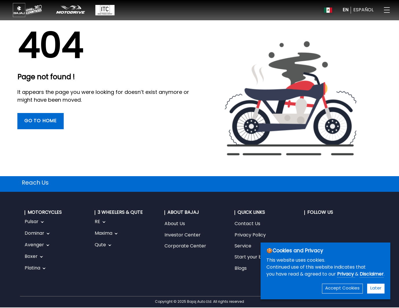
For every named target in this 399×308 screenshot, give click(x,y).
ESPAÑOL (363, 10)
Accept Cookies (342, 288)
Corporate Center (185, 246)
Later (375, 288)
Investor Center (182, 235)
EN (345, 10)
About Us (174, 224)
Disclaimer (372, 274)
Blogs (241, 268)
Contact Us (247, 224)
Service (243, 246)
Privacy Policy (250, 235)
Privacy (346, 274)
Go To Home (40, 121)
